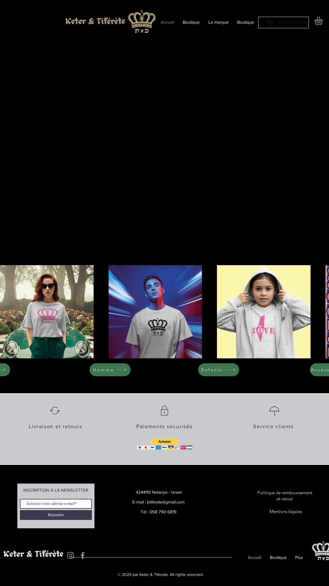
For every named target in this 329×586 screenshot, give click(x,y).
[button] (164, 444)
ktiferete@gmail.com (166, 501)
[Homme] (110, 369)
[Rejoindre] (56, 515)
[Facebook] (82, 555)
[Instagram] (70, 555)
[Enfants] (218, 369)
